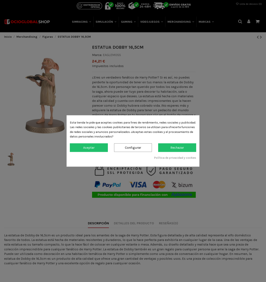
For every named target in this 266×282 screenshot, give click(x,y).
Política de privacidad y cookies (175, 158)
